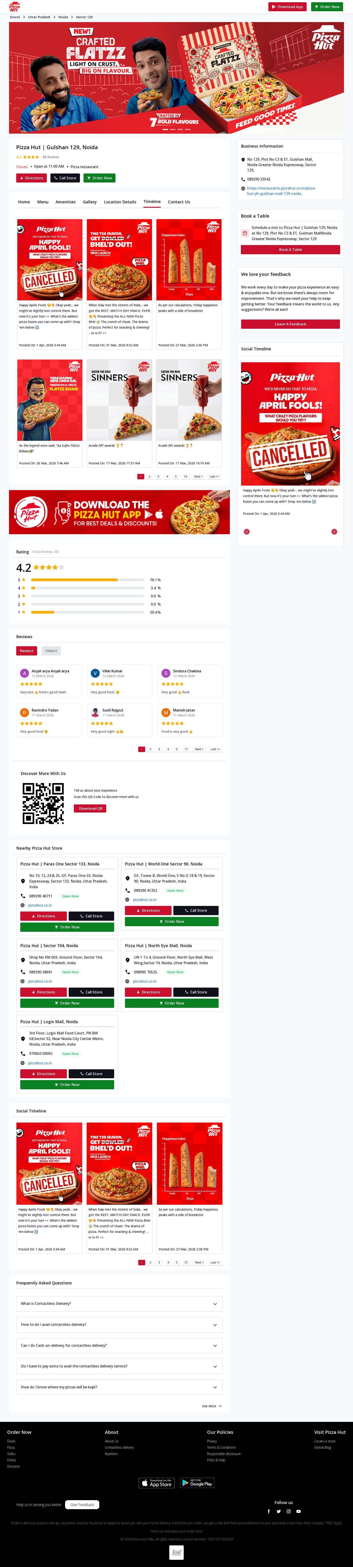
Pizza (11, 1447)
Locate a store (324, 1441)
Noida (63, 17)
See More (212, 1406)
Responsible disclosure (224, 1454)
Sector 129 (84, 17)
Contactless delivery (119, 1447)
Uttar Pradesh (39, 17)
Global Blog (322, 1447)
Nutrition (111, 1454)
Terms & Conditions (221, 1447)
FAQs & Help (216, 1460)
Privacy (212, 1441)
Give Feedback (82, 1504)
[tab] (24, 202)
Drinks (11, 1460)
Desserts (13, 1466)
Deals (11, 1441)
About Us (111, 1441)
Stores (15, 17)
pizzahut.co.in (40, 905)
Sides (11, 1454)
